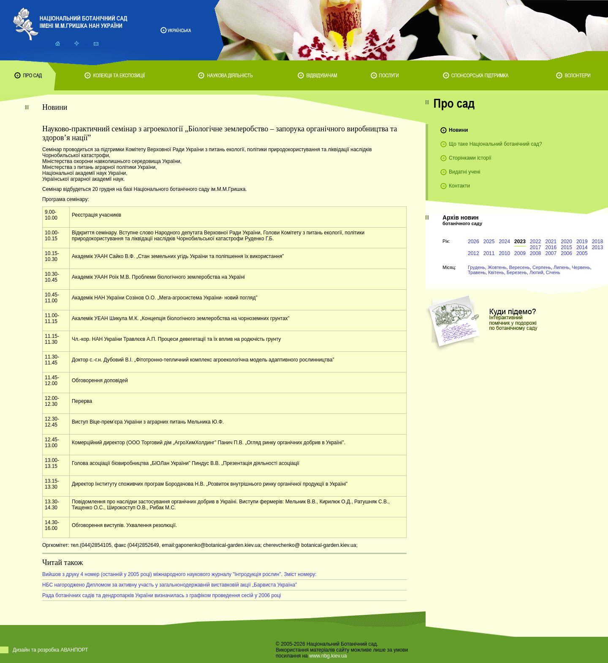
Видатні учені (464, 172)
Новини (458, 130)
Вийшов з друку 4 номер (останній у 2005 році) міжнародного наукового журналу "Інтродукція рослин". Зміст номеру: (179, 574)
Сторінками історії (470, 158)
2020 (566, 242)
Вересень (519, 267)
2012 (473, 253)
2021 (551, 242)
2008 (535, 253)
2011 (489, 253)
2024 (504, 242)
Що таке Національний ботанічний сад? (495, 144)
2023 (520, 242)
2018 (597, 242)
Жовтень (497, 267)
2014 (582, 247)
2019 (582, 242)
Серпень (541, 267)
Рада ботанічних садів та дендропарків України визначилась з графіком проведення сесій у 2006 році (161, 595)
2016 (551, 247)
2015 (566, 247)
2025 (489, 242)
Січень (553, 272)
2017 (535, 247)
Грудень (476, 267)
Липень (561, 267)
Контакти (459, 186)
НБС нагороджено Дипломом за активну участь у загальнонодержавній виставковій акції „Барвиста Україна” (169, 585)
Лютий (536, 272)
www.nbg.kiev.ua (328, 656)
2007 (551, 253)
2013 (597, 247)
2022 (535, 242)
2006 (566, 253)
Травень (477, 272)
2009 (520, 253)
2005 (582, 253)
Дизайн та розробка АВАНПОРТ (50, 650)
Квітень (496, 272)
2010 (504, 253)
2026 (473, 242)
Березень (517, 272)
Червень (581, 267)
